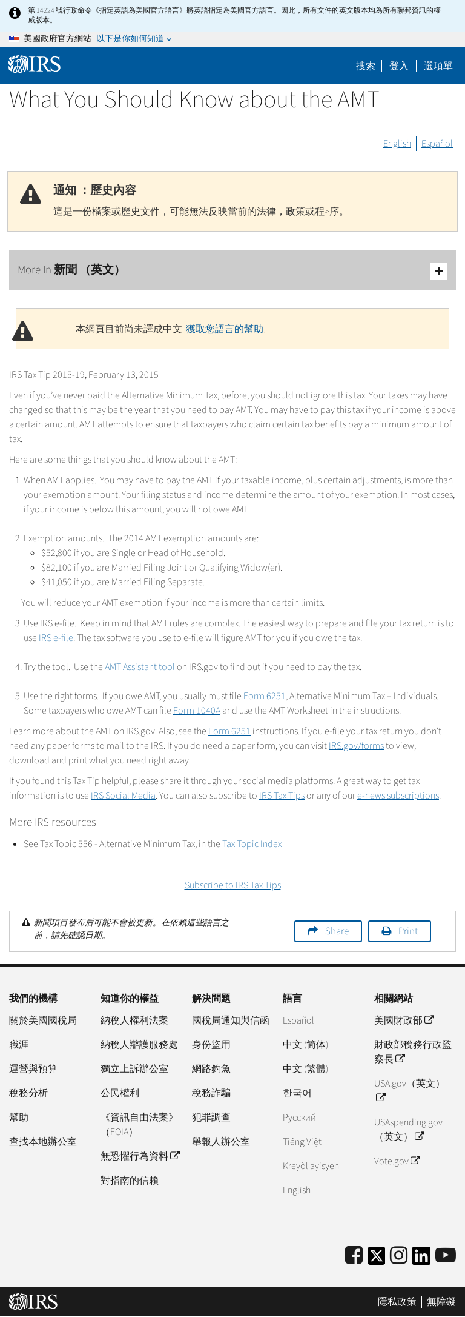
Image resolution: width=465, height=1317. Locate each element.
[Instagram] (398, 1256)
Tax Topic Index (252, 844)
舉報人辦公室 (221, 1141)
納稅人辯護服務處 (139, 1044)
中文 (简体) (305, 1044)
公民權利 (120, 1093)
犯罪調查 (211, 1117)
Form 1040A (196, 710)
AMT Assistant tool (140, 667)
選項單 (438, 66)
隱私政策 (397, 1302)
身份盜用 (211, 1044)
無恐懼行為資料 (140, 1156)
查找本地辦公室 (43, 1141)
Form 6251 (264, 696)
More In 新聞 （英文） (232, 271)
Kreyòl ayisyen (311, 1166)
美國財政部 (404, 1020)
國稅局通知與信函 (230, 1020)
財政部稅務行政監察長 (413, 1052)
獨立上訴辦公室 (134, 1069)
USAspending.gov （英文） (408, 1130)
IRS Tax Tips (282, 795)
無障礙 (441, 1302)
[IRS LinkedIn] (421, 1260)
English (397, 143)
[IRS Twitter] (377, 1260)
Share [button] (337, 931)
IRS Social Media (123, 795)
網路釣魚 (211, 1069)
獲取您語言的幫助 (224, 329)
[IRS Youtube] (445, 1256)
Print (408, 931)
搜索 (365, 66)
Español (437, 143)
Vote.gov (397, 1161)
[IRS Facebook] (354, 1256)
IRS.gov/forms (356, 745)
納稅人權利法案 (134, 1020)
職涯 (18, 1044)
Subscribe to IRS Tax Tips (233, 885)
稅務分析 (28, 1093)
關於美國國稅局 (43, 1020)
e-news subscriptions (398, 795)
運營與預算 (33, 1069)
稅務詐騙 (211, 1093)
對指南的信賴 (130, 1180)
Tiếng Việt (302, 1141)
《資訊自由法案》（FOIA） (139, 1125)
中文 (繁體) (305, 1069)
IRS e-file (56, 638)
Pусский (299, 1117)
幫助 (18, 1117)
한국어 (297, 1093)
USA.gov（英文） (409, 1091)
